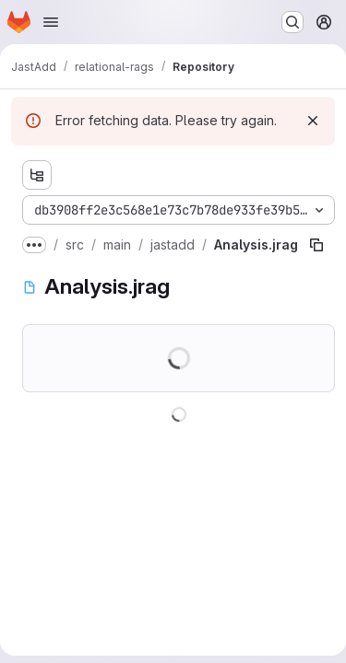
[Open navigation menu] (51, 22)
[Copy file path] (316, 245)
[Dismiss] (313, 121)
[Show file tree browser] (37, 175)
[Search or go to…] (292, 22)
